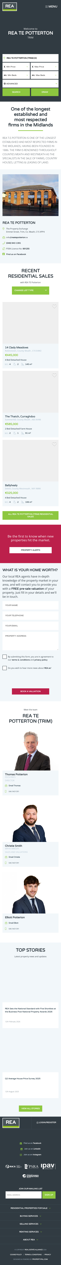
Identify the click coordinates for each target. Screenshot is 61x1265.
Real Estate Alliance (34, 1250)
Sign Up (49, 1195)
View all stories (30, 1108)
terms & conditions (21, 660)
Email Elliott (13, 923)
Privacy (47, 1254)
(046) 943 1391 (13, 243)
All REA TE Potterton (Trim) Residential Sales (30, 515)
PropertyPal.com (40, 1259)
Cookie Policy (16, 1254)
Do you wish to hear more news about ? (29, 668)
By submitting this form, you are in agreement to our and (31, 658)
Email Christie (14, 857)
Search (16, 92)
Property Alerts (30, 550)
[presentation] (21, 677)
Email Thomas (14, 786)
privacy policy (40, 660)
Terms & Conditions (33, 1254)
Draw (45, 92)
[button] (30, 84)
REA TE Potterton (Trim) (22, 58)
